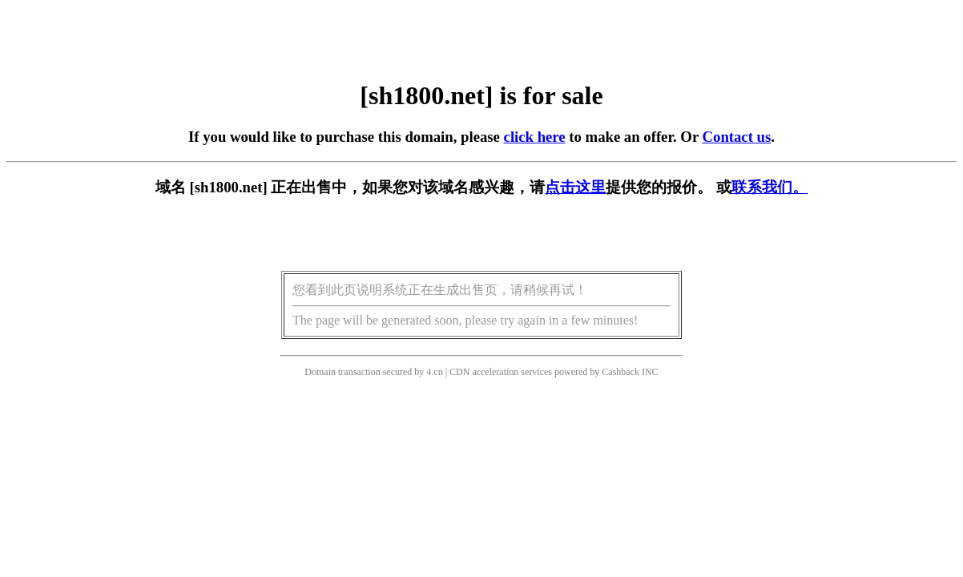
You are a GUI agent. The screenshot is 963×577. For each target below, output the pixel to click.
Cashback (620, 371)
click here (535, 136)
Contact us (737, 136)
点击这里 (575, 187)
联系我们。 (769, 187)
